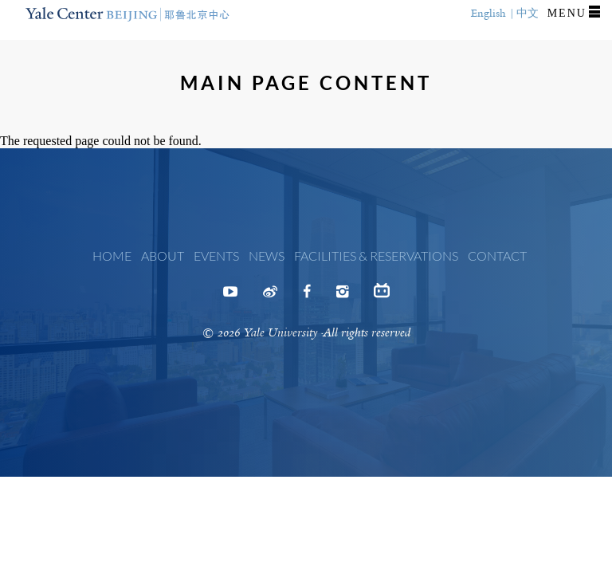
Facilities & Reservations (376, 255)
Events (216, 255)
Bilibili (382, 294)
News (266, 255)
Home (111, 255)
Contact (497, 255)
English (488, 13)
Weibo (270, 296)
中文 (527, 13)
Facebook (307, 296)
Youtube (230, 296)
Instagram (342, 296)
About (162, 255)
